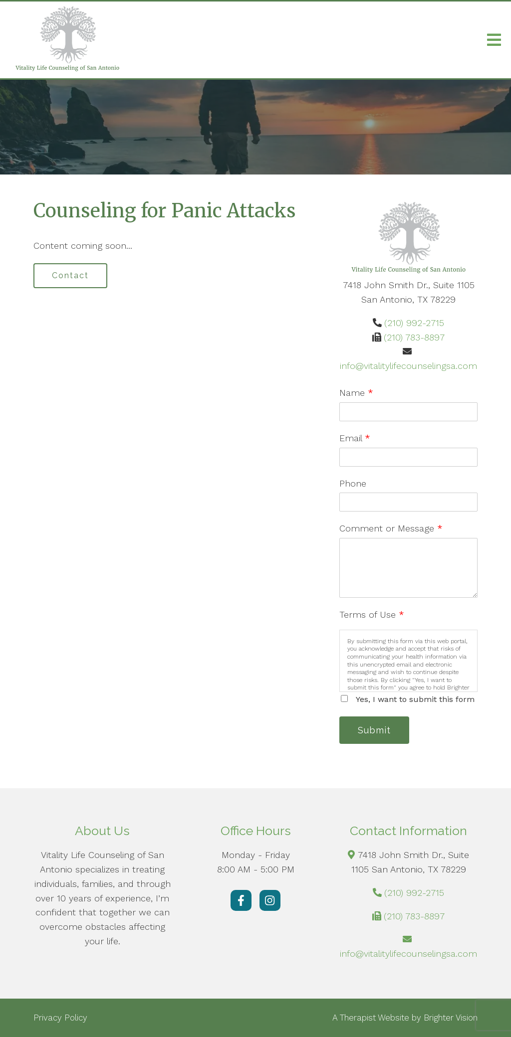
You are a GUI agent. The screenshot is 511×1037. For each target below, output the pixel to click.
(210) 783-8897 (414, 337)
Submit (374, 730)
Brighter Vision (451, 1018)
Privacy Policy (60, 1018)
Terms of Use (371, 614)
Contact (70, 275)
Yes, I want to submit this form (415, 699)
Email (354, 438)
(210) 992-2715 (414, 323)
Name (356, 392)
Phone (352, 483)
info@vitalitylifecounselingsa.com (408, 365)
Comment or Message (391, 528)
